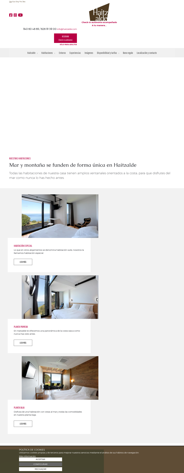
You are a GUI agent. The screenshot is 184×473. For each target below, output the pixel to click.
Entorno (62, 33)
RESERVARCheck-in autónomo (163, 17)
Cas (10, 2)
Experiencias (75, 33)
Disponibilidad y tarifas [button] (108, 33)
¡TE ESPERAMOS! (164, 402)
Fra (20, 2)
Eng (17, 2)
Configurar (150, 464)
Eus (13, 2)
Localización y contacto (147, 33)
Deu (23, 2)
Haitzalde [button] (32, 33)
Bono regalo (128, 33)
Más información (27, 469)
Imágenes (89, 33)
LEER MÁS (107, 199)
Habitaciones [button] (48, 33)
